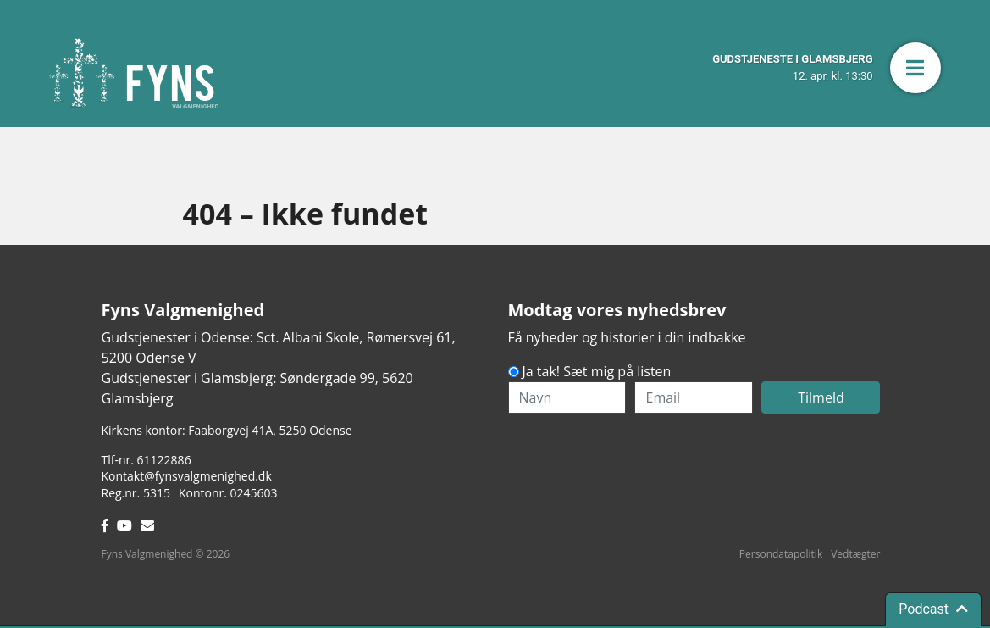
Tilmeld (821, 397)
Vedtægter (855, 554)
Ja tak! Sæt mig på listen (597, 371)
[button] (915, 67)
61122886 (164, 460)
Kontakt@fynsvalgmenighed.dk (187, 476)
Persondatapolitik (780, 554)
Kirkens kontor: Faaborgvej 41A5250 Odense (227, 430)
